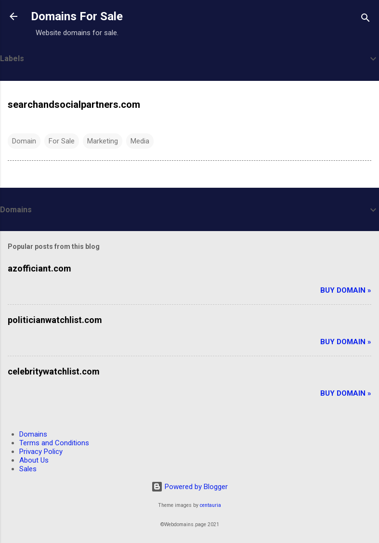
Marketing (102, 141)
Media (140, 141)
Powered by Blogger (189, 486)
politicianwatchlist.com (55, 320)
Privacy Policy (41, 451)
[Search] (365, 19)
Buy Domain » (345, 290)
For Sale (62, 141)
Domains (33, 434)
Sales (28, 469)
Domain (24, 141)
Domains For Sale (77, 16)
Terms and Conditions (54, 443)
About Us (34, 460)
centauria (210, 505)
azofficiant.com (39, 268)
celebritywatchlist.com (54, 371)
